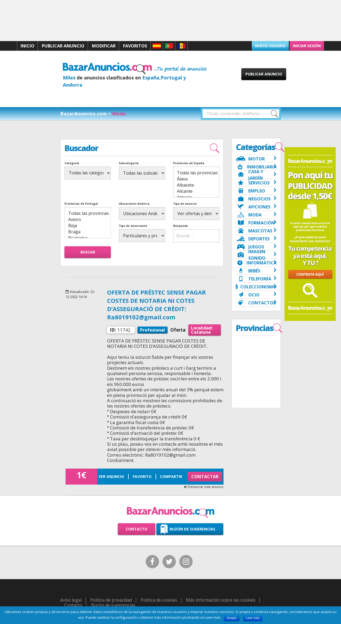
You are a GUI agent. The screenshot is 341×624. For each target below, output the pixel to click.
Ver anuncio (111, 476)
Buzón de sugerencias (192, 529)
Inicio (27, 46)
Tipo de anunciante (133, 226)
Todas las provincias (196, 173)
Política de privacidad (111, 600)
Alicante (196, 191)
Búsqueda (180, 226)
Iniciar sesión (307, 45)
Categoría (71, 163)
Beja (87, 226)
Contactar (204, 477)
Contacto (136, 529)
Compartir (171, 476)
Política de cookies (159, 600)
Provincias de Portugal (81, 204)
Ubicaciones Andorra (134, 204)
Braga (87, 232)
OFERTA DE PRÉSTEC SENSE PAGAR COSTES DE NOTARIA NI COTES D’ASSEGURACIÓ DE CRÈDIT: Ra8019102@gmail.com (156, 304)
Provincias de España (188, 163)
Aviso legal (71, 600)
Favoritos (135, 46)
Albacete (196, 185)
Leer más (252, 618)
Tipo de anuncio (185, 204)
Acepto (232, 618)
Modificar (104, 46)
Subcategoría (129, 163)
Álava (196, 179)
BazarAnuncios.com (83, 113)
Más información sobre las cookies (220, 600)
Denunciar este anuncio (204, 487)
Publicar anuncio (63, 46)
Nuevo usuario (270, 45)
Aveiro (87, 219)
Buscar (87, 252)
